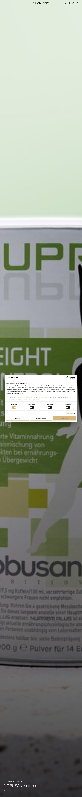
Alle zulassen (64, 418)
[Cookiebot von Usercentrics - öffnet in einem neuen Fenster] (69, 377)
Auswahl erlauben (41, 418)
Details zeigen (69, 413)
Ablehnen (17, 418)
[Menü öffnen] (8, 3)
